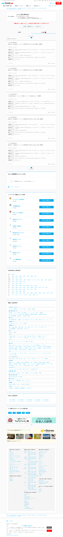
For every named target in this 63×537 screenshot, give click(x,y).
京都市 (36, 287)
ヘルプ (60, 5)
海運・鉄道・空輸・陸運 (13, 376)
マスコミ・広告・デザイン (13, 356)
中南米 (30, 294)
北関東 (40, 0)
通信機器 (19, 315)
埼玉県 (13, 279)
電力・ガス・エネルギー (26, 380)
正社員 (11, 477)
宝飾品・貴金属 (19, 328)
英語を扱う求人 (16, 535)
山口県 (28, 289)
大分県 (32, 486)
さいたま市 (34, 279)
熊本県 (29, 486)
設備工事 (26, 372)
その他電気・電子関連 (26, 315)
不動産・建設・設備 (42, 470)
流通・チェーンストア (16, 345)
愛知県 (20, 285)
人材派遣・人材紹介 (12, 336)
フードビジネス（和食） (13, 354)
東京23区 (20, 279)
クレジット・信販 (49, 363)
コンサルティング (12, 367)
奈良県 (28, 287)
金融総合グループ (12, 362)
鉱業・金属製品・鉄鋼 (12, 319)
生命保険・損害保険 (26, 365)
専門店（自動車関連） (27, 346)
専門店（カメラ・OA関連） (37, 346)
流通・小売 (11, 343)
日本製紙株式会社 (16, 206)
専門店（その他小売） (23, 349)
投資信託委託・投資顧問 (17, 363)
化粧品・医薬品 (14, 327)
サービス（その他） (41, 337)
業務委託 (11, 480)
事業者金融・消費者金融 (41, 363)
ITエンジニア (12, 465)
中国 (53, 0)
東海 (49, 0)
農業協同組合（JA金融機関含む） (20, 388)
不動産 (40, 372)
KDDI (14, 412)
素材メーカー (11, 317)
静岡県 (17, 285)
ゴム (47, 319)
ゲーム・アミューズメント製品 (33, 312)
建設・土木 (19, 372)
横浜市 (42, 279)
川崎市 (46, 279)
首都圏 (42, 0)
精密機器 (41, 312)
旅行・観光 (31, 341)
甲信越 (45, 0)
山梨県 (17, 281)
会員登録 (58, 3)
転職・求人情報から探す (7, 5)
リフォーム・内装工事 (33, 372)
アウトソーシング (20, 336)
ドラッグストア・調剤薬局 (35, 345)
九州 (58, 0)
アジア (13, 294)
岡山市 (31, 289)
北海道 (35, 0)
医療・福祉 (11, 458)
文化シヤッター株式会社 (18, 212)
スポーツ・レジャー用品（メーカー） (41, 327)
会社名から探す (41, 480)
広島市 (35, 289)
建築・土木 (11, 468)
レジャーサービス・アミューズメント (15, 341)
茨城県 (29, 457)
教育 (25, 336)
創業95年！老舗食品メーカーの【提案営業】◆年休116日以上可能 (23, 145)
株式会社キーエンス (17, 246)
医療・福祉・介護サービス (32, 336)
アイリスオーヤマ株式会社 (18, 199)
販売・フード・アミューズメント (15, 455)
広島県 (24, 289)
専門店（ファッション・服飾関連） (35, 348)
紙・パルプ (32, 319)
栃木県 (32, 457)
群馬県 (35, 457)
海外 (60, 0)
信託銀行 (10, 363)
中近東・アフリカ (36, 294)
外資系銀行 (35, 362)
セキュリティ (45, 336)
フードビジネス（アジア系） (46, 353)
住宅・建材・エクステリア (13, 323)
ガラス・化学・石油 (25, 319)
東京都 (25, 279)
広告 (24, 358)
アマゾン (19, 412)
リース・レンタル (18, 365)
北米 (16, 294)
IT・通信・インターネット (13, 307)
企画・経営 (11, 452)
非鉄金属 (19, 319)
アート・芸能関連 (45, 358)
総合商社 (10, 332)
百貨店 (10, 345)
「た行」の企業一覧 (37, 399)
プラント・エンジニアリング (13, 314)
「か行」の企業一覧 (20, 399)
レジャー (10, 339)
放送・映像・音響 (12, 358)
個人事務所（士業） (34, 369)
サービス (10, 334)
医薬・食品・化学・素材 (13, 470)
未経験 (40, 490)
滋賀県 (13, 287)
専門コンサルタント (26, 369)
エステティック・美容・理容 (23, 337)
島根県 (17, 289)
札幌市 (13, 274)
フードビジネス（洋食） (23, 353)
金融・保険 (11, 360)
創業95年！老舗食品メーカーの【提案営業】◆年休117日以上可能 (23, 119)
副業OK (26, 501)
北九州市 (29, 489)
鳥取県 (13, 289)
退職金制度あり (27, 504)
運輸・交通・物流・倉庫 (13, 374)
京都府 (17, 287)
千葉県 (17, 279)
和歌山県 (31, 287)
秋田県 (24, 276)
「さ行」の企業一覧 (28, 399)
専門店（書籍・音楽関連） (13, 348)
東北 (37, 0)
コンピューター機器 (16, 312)
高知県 (24, 291)
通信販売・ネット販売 (32, 349)
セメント (51, 319)
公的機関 (10, 382)
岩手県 (17, 276)
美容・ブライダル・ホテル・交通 (15, 457)
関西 (51, 0)
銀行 (31, 362)
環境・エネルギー (12, 378)
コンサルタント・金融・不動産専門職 (15, 461)
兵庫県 (24, 287)
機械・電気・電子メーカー (43, 452)
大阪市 (40, 287)
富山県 (13, 283)
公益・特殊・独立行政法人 (25, 384)
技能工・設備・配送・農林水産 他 (15, 471)
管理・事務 (11, 454)
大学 (23, 412)
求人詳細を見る (10, 63)
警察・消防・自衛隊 (12, 384)
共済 (32, 365)
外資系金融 (18, 362)
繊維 (36, 319)
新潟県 (13, 281)
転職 (7, 529)
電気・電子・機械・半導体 (14, 467)
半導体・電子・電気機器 (24, 314)
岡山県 (20, 289)
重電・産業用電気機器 (12, 315)
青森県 (13, 276)
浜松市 (31, 285)
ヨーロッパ (20, 294)
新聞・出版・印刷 (19, 358)
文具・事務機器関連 (12, 328)
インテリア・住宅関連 (23, 323)
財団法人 (28, 412)
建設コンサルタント (12, 372)
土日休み (11, 535)
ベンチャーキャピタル (31, 363)
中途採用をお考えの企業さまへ (53, 5)
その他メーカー (26, 328)
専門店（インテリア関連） (13, 349)
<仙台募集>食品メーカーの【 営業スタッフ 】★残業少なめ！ (22, 96)
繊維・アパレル (30, 327)
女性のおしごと (37, 5)
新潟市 (24, 281)
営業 (10, 451)
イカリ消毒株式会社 (17, 259)
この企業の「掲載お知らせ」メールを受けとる (31, 26)
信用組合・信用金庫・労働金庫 (44, 362)
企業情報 (19, 32)
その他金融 (36, 365)
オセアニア (25, 294)
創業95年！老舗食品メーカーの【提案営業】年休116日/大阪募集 (23, 44)
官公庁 (18, 384)
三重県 (24, 285)
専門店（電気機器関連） (48, 346)
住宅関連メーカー (12, 321)
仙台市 (35, 276)
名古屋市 (35, 285)
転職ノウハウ (28, 5)
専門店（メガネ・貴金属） (23, 348)
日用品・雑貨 (21, 327)
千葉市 (38, 279)
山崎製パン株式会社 (17, 226)
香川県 (17, 291)
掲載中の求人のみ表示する (11, 38)
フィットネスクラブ (33, 337)
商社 (9, 330)
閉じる (49, 527)
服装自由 (26, 505)
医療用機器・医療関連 (33, 314)
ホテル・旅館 (25, 341)
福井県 (20, 283)
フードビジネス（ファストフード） (34, 353)
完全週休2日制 (27, 502)
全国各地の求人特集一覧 (42, 483)
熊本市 (35, 489)
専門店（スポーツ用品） (47, 348)
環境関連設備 (18, 380)
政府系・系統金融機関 (25, 362)
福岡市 (33, 489)
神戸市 (46, 287)
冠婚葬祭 (39, 336)
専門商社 (14, 332)
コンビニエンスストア (25, 345)
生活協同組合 (11, 388)
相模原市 (49, 279)
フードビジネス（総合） (13, 353)
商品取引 (24, 363)
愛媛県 (20, 291)
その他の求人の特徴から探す (29, 508)
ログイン (53, 3)
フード (10, 351)
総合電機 (10, 312)
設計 (23, 372)
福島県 (31, 276)
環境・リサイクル (12, 380)
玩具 (25, 327)
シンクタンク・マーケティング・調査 (15, 369)
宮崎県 (35, 486)
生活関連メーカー (12, 325)
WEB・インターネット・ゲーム (14, 464)
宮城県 (20, 276)
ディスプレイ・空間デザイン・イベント (33, 358)
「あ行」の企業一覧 (12, 399)
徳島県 (13, 291)
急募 (25, 495)
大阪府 (20, 287)
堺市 (43, 287)
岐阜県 (13, 285)
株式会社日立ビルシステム (18, 232)
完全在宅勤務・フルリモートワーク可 (30, 498)
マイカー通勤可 (27, 507)
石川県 (17, 283)
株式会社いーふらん (17, 239)
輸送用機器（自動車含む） (43, 314)
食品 (9, 327)
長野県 (20, 281)
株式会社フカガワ (16, 252)
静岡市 (28, 285)
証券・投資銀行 (11, 365)
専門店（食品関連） (19, 346)
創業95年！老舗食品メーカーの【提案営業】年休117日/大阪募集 (23, 70)
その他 (10, 386)
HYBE (10, 412)
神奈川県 (29, 279)
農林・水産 (29, 388)
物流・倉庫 (20, 376)
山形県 (28, 276)
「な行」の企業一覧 (45, 399)
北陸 (47, 0)
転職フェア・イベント (19, 5)
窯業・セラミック (42, 319)
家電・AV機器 (24, 312)
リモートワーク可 (27, 499)
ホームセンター (43, 345)
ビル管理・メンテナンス (13, 337)
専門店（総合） (11, 346)
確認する (49, 530)
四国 (56, 0)
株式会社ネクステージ (17, 219)
